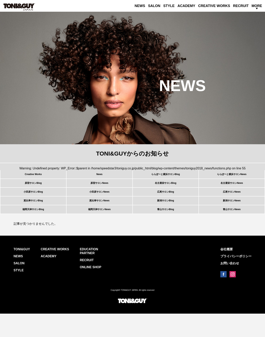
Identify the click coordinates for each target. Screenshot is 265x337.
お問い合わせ (229, 286)
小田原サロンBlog (33, 203)
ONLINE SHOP (90, 290)
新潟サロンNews (231, 217)
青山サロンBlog (166, 230)
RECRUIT (241, 6)
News (99, 176)
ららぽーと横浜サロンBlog (165, 176)
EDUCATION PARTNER (89, 274)
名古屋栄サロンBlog (165, 190)
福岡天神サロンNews (99, 230)
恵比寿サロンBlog (33, 217)
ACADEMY (186, 6)
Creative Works (33, 176)
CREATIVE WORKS (214, 6)
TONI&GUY (22, 272)
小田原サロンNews (99, 203)
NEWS (140, 6)
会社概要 (226, 272)
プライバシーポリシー (236, 279)
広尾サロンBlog (166, 203)
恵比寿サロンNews (99, 217)
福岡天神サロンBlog (33, 230)
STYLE (169, 6)
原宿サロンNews (99, 190)
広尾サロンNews (231, 203)
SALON (154, 6)
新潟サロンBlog (166, 217)
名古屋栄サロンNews (231, 190)
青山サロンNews (231, 230)
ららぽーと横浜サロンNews (231, 176)
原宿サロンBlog (33, 190)
